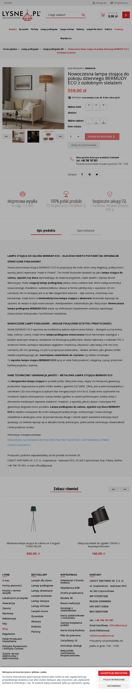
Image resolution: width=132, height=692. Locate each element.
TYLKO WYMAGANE (114, 679)
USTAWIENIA (114, 686)
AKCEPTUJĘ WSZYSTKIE (113, 673)
